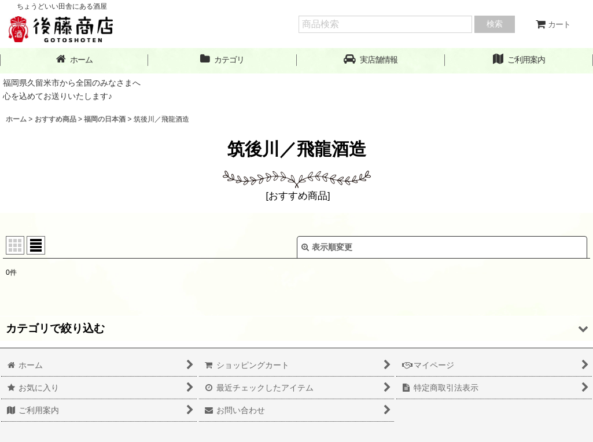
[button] (371, 60)
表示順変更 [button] (326, 247)
